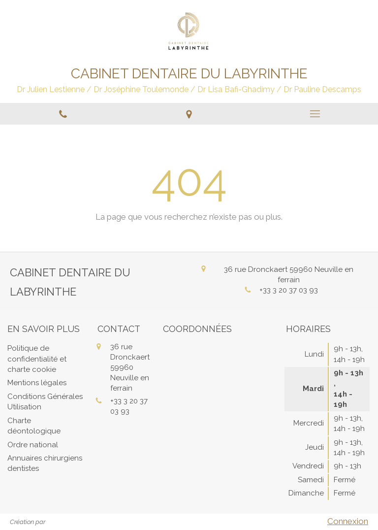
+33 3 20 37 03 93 (288, 290)
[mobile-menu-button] (315, 114)
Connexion (347, 521)
